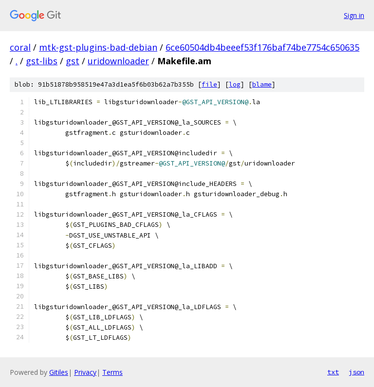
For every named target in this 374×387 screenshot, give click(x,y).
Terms (112, 372)
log (235, 84)
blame (262, 84)
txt (333, 372)
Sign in (354, 15)
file (209, 84)
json (356, 372)
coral (20, 47)
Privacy (85, 372)
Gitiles (58, 372)
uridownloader (118, 61)
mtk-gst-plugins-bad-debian (98, 47)
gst (72, 61)
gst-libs (41, 61)
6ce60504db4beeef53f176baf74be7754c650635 (262, 47)
